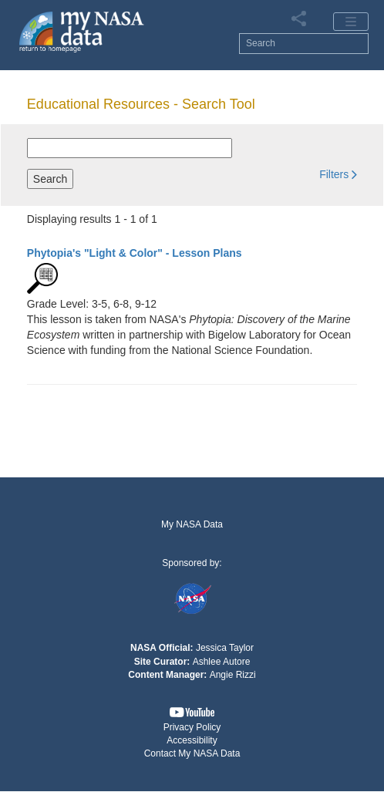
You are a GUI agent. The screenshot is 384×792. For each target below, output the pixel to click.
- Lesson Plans (134, 253)
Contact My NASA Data (192, 753)
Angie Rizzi (233, 674)
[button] (338, 174)
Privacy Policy (192, 727)
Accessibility (192, 740)
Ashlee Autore (222, 661)
